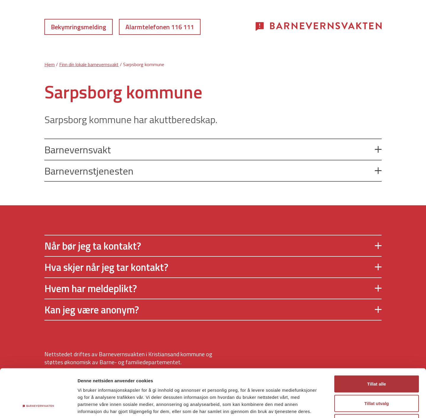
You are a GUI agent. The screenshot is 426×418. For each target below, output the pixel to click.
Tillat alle (376, 340)
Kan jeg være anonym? (213, 309)
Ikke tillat (376, 379)
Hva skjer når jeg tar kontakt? (213, 267)
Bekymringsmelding (78, 27)
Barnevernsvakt (213, 149)
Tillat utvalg (376, 359)
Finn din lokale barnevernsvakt (89, 64)
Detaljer (315, 406)
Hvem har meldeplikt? (213, 288)
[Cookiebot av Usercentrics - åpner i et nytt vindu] (38, 406)
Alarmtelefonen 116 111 (159, 27)
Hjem (49, 64)
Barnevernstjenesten (213, 170)
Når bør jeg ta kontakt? (213, 245)
